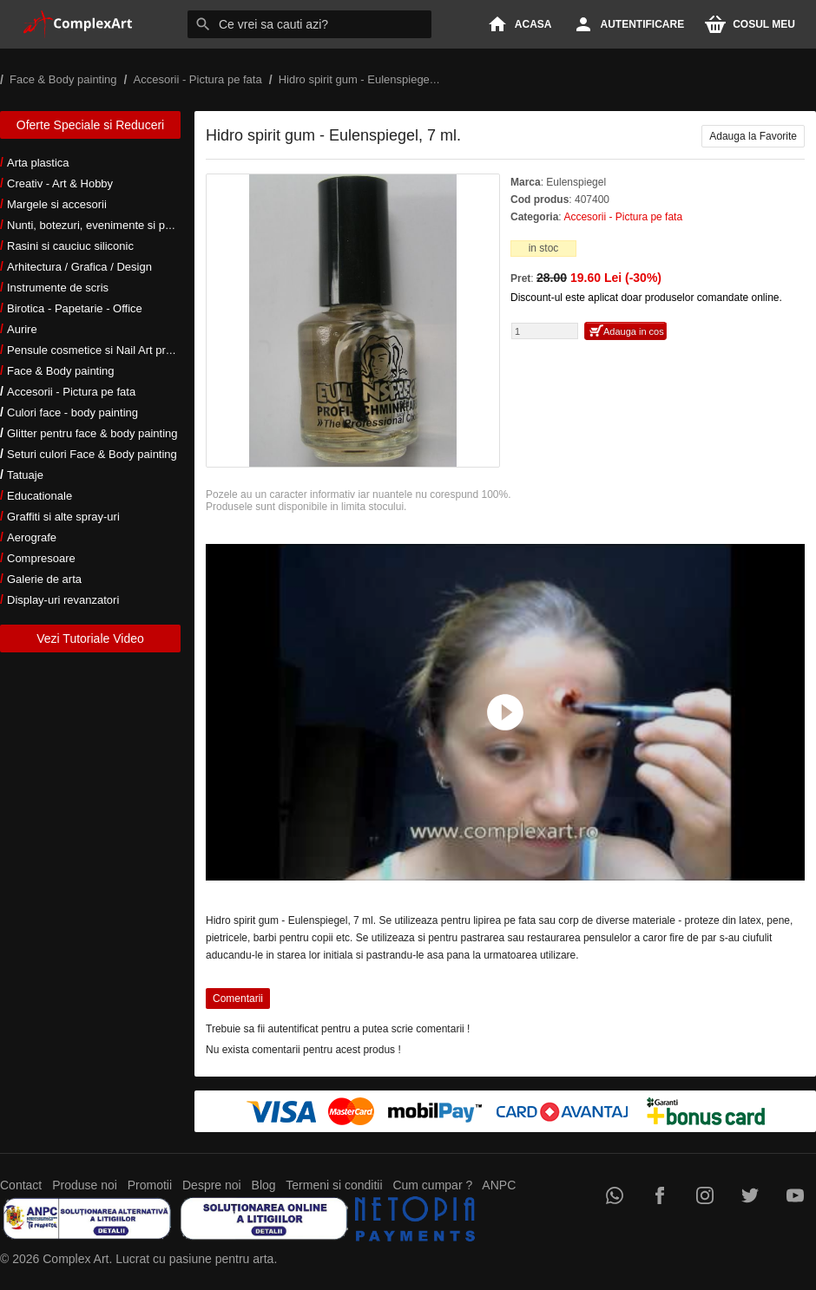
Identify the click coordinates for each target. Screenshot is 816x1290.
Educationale (39, 495)
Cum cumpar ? (432, 1185)
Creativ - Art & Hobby (60, 183)
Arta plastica (38, 162)
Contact (21, 1185)
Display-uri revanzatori (63, 599)
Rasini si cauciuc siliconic (70, 245)
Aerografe (31, 537)
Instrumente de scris (58, 287)
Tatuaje (25, 474)
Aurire (22, 329)
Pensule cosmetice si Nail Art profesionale (112, 350)
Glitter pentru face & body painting (92, 433)
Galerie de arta (44, 579)
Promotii (150, 1185)
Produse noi (84, 1185)
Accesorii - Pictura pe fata (71, 391)
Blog (264, 1185)
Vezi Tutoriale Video (90, 638)
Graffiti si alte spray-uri (63, 516)
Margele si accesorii (57, 204)
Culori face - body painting (72, 412)
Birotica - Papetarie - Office (74, 308)
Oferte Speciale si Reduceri (90, 125)
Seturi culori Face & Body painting (92, 454)
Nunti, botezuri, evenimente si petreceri (104, 225)
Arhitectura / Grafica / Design (79, 266)
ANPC (499, 1185)
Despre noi (211, 1185)
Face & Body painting (61, 370)
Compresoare (41, 558)
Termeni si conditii (334, 1185)
